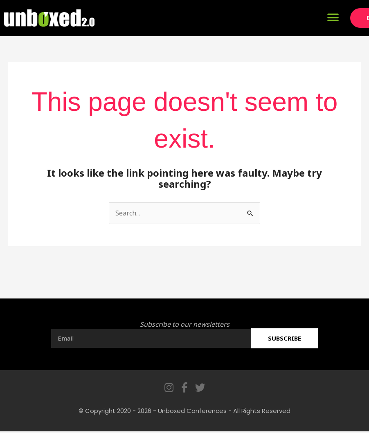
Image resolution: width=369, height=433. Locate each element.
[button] (333, 17)
